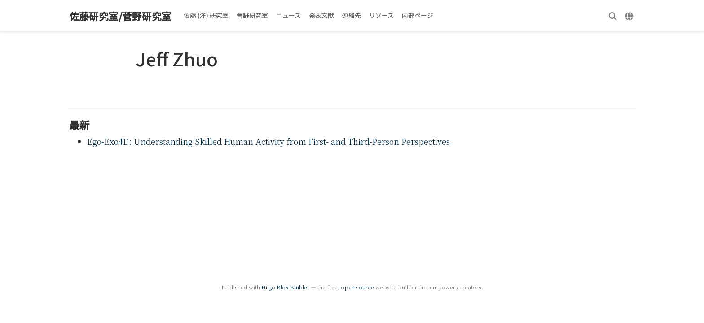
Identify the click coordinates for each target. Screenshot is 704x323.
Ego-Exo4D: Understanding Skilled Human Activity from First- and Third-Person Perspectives (268, 141)
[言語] (630, 16)
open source (357, 287)
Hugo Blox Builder (285, 287)
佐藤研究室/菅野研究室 (120, 16)
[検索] (613, 16)
